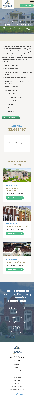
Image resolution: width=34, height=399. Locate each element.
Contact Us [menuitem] (17, 377)
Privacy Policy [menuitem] (17, 386)
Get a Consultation (26, 5)
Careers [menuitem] (17, 380)
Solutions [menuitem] (17, 364)
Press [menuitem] (17, 383)
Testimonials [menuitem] (17, 371)
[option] (17, 21)
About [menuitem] (17, 367)
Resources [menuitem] (17, 374)
